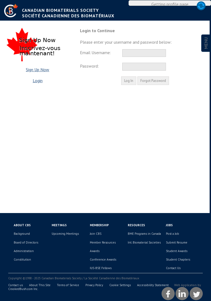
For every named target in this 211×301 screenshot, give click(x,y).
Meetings (59, 225)
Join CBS (95, 234)
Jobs (169, 225)
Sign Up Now (37, 69)
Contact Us (173, 268)
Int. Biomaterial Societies (144, 242)
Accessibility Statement (153, 285)
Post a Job (172, 234)
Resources (136, 225)
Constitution (22, 259)
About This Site (40, 285)
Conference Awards (103, 259)
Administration (24, 251)
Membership (99, 225)
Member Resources (103, 242)
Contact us (15, 285)
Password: (89, 66)
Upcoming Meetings (65, 234)
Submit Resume (176, 242)
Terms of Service (68, 285)
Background (22, 234)
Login (38, 80)
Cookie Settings (120, 285)
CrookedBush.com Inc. (23, 289)
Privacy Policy (94, 285)
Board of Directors (26, 242)
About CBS (22, 225)
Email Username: (95, 52)
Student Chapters (178, 259)
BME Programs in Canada (144, 234)
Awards (94, 251)
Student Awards (176, 251)
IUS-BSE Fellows (101, 268)
